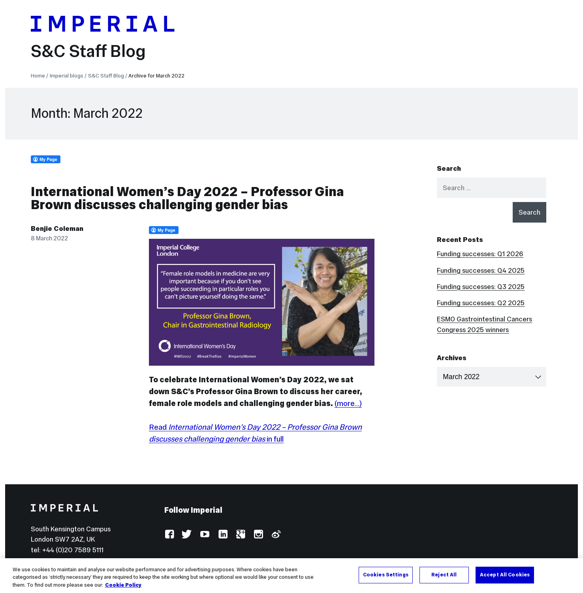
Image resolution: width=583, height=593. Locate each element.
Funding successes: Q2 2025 (481, 302)
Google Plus (240, 535)
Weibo (276, 535)
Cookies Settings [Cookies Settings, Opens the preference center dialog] (385, 577)
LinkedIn (223, 535)
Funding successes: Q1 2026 (480, 253)
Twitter (187, 535)
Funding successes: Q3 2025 (481, 286)
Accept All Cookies (505, 577)
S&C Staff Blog (88, 51)
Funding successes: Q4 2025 (481, 270)
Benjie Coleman (57, 228)
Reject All (444, 577)
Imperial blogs (66, 75)
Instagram (258, 535)
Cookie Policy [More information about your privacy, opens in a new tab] (123, 587)
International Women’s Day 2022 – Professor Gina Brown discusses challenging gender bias (187, 198)
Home (38, 75)
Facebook (169, 535)
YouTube (205, 535)
